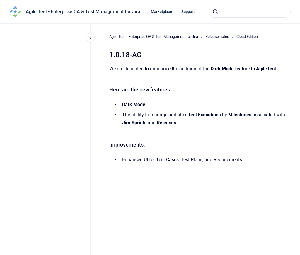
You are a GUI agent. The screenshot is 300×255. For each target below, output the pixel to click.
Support (188, 11)
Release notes (217, 36)
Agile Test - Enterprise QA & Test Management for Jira (83, 11)
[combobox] (249, 11)
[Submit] (215, 11)
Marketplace (161, 11)
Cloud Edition (247, 36)
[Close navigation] (90, 37)
